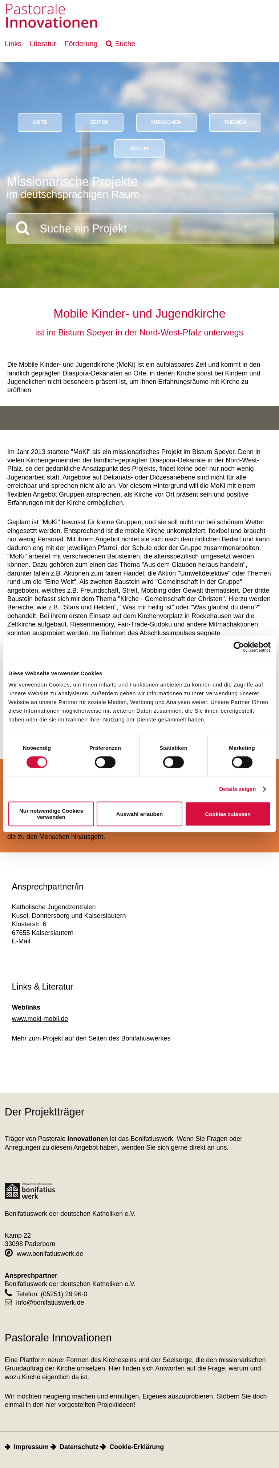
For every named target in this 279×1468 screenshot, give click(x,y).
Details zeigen (237, 789)
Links (13, 44)
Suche (125, 44)
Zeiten (99, 122)
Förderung (80, 44)
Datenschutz (79, 1447)
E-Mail (21, 941)
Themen (235, 122)
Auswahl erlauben (139, 814)
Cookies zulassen (228, 814)
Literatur (43, 44)
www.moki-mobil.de (40, 1018)
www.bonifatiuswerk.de (44, 1253)
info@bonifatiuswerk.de (44, 1302)
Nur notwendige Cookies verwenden (51, 814)
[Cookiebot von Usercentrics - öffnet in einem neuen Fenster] (239, 646)
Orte (40, 122)
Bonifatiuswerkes (146, 1038)
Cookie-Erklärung (136, 1447)
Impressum (31, 1447)
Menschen (166, 122)
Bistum (139, 148)
